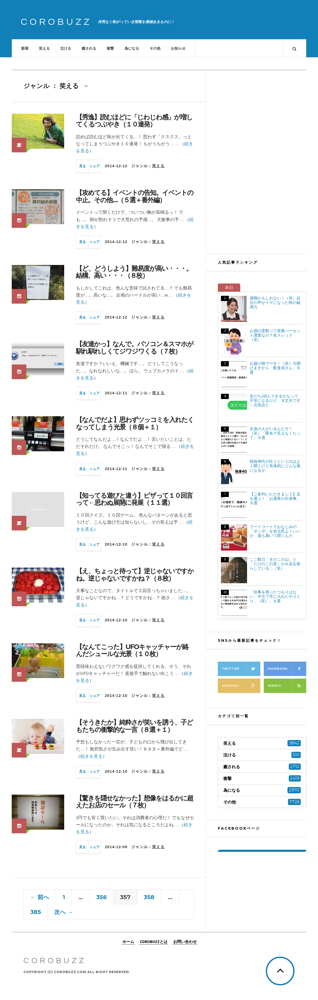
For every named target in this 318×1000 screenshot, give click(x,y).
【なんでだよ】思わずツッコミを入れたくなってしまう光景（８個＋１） (135, 423)
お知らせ (178, 48)
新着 (24, 48)
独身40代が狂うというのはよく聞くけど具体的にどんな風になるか (275, 466)
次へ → (63, 912)
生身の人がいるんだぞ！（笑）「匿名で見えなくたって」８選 (275, 433)
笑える (44, 48)
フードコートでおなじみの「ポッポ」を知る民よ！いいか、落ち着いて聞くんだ (275, 531)
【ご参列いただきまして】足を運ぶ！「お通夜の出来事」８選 (275, 498)
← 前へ (39, 897)
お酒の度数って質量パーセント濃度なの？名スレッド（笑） (275, 335)
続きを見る (91, 756)
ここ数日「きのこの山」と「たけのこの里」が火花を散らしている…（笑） (275, 564)
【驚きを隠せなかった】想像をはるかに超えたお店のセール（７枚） (134, 801)
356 (101, 897)
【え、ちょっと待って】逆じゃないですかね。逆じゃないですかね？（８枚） (135, 574)
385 (35, 912)
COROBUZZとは (153, 941)
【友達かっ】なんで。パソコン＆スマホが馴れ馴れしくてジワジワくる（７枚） (134, 347)
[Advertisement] (262, 162)
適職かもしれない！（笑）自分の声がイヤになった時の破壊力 (275, 302)
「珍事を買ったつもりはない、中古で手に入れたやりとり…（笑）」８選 (275, 596)
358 (149, 897)
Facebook (287, 669)
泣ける (65, 48)
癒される (89, 48)
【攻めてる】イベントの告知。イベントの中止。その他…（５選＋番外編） (134, 196)
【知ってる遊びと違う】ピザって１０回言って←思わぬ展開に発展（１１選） (134, 499)
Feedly (287, 686)
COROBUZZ (56, 22)
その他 (154, 48)
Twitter (241, 669)
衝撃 (110, 48)
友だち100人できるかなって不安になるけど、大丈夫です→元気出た (275, 400)
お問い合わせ (184, 941)
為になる (131, 48)
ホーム (128, 941)
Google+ (241, 686)
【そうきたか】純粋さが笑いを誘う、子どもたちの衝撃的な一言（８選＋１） (134, 725)
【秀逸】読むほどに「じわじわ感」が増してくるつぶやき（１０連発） (134, 120)
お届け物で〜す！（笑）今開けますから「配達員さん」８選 (275, 368)
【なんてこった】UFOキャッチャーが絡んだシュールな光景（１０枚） (132, 650)
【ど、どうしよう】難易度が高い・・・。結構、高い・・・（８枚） (134, 272)
